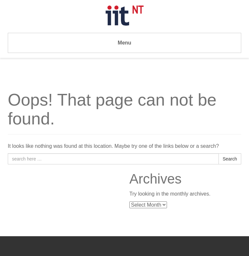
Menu (124, 42)
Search (230, 158)
